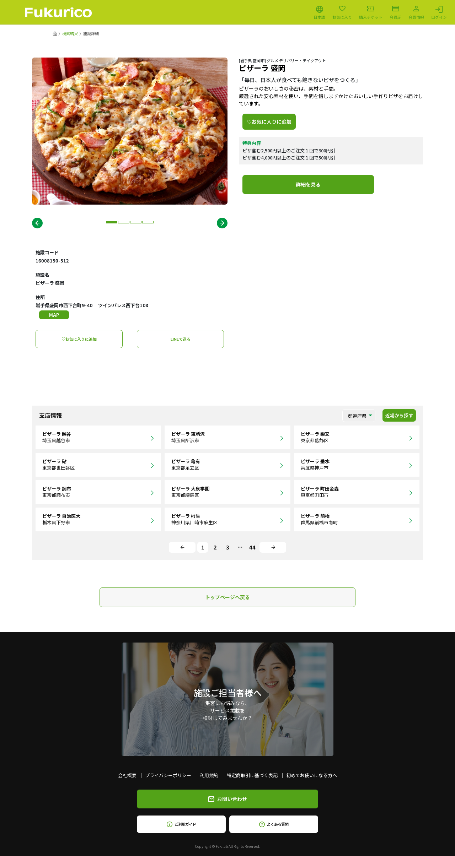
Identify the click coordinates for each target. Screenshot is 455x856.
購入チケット (370, 12)
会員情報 (416, 12)
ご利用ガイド (181, 824)
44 (252, 547)
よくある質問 (273, 824)
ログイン (439, 12)
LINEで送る (181, 339)
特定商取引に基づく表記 (252, 775)
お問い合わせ (227, 798)
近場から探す (399, 415)
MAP (54, 314)
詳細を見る (308, 184)
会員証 (395, 12)
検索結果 (70, 33)
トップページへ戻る (227, 597)
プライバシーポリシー (168, 775)
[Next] (272, 547)
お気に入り (342, 12)
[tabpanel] (130, 131)
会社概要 (127, 775)
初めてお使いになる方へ (311, 775)
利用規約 (209, 775)
